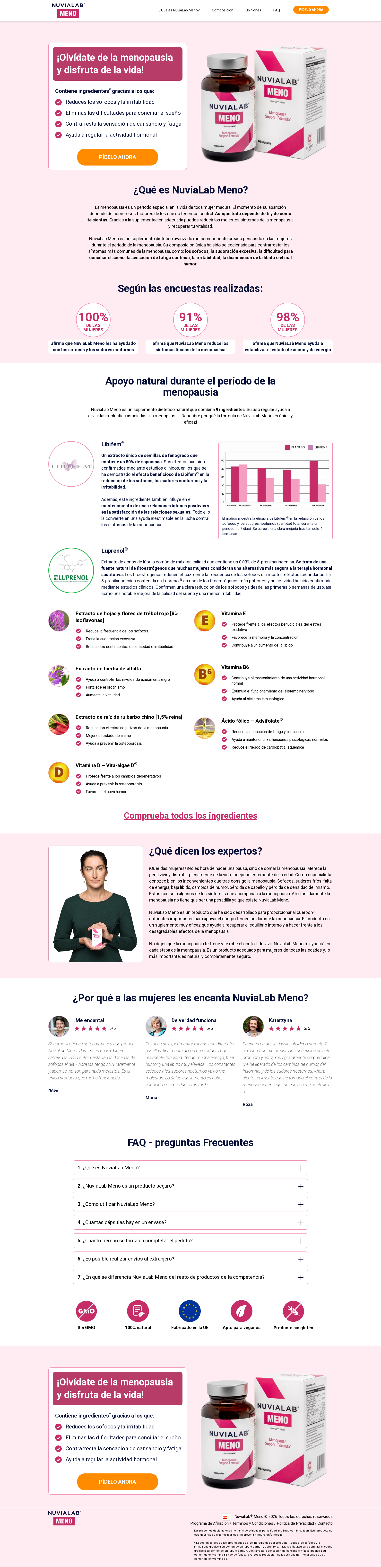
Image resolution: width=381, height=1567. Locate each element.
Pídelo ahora (311, 10)
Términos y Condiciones (252, 1523)
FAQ (276, 10)
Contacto (325, 1523)
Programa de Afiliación (209, 1523)
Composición (222, 10)
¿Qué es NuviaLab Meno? (179, 10)
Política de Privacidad (295, 1523)
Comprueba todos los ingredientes (190, 816)
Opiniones (253, 10)
